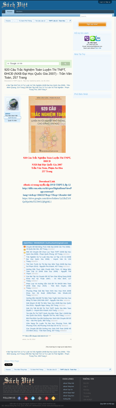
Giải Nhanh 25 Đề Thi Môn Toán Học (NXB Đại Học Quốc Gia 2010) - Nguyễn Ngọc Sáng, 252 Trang (48, 304)
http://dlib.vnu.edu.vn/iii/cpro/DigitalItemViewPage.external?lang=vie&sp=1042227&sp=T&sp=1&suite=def (47, 191)
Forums (9, 11)
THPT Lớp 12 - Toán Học (21, 81)
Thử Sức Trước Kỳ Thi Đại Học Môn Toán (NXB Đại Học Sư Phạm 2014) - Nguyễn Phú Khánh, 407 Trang (48, 265)
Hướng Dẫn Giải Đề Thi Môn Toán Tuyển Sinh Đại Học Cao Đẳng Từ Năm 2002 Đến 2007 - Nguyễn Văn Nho (48, 299)
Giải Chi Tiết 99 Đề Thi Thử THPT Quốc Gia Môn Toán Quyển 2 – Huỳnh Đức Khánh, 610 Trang (48, 309)
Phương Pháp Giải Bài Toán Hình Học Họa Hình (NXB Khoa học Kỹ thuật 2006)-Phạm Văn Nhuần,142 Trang (48, 293)
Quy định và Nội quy (107, 404)
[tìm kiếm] (32, 64)
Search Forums (9, 15)
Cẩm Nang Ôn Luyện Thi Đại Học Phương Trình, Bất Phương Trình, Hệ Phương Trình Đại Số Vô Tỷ (48, 324)
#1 (71, 339)
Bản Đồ (86, 383)
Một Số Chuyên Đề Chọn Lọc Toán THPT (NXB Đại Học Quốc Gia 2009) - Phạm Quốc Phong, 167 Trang (48, 253)
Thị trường (87, 393)
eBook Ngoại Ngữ (68, 392)
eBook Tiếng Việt (68, 383)
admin (38, 81)
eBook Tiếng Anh (68, 386)
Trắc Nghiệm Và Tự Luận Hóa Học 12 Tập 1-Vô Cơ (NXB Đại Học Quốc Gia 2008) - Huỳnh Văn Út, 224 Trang (48, 259)
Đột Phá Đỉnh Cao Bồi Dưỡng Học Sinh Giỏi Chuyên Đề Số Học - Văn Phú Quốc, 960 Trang (48, 319)
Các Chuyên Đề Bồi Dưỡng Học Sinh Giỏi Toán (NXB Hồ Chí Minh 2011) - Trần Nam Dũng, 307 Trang (48, 330)
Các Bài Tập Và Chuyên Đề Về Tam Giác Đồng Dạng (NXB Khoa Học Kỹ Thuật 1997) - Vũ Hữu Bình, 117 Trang (48, 278)
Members (19, 11)
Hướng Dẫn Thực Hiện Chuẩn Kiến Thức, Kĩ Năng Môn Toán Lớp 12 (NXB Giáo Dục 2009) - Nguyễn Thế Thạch (48, 271)
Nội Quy (86, 390)
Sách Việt (98, 48)
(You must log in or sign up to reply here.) (59, 347)
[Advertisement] (38, 42)
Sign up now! (92, 24)
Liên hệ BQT (87, 400)
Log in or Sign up (105, 2)
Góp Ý (85, 386)
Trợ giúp (86, 396)
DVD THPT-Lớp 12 (60, 184)
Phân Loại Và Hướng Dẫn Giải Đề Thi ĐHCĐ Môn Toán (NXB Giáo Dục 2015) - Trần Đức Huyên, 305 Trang (48, 286)
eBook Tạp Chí (68, 389)
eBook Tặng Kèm (68, 396)
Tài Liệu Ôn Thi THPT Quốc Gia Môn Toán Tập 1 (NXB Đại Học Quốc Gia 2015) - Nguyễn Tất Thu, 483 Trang (48, 314)
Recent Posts (20, 15)
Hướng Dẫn (67, 399)
